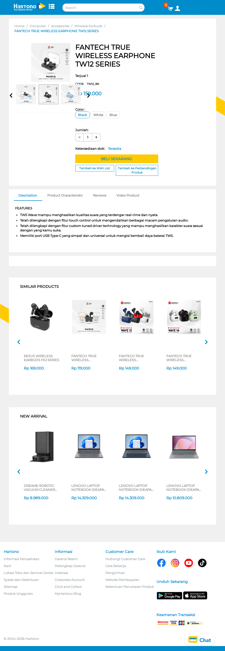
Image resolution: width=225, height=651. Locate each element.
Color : (80, 109)
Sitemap (11, 587)
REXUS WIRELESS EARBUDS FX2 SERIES (41, 358)
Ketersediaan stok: (98, 148)
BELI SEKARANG (116, 158)
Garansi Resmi (66, 559)
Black (82, 115)
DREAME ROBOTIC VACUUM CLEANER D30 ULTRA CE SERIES (41, 488)
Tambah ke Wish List (94, 168)
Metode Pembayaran (122, 580)
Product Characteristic (65, 195)
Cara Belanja (115, 566)
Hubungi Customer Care (125, 559)
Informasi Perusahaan (21, 559)
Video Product (127, 195)
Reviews (99, 195)
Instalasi (61, 573)
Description (27, 195)
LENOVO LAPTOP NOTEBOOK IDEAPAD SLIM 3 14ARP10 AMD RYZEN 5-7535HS (89, 488)
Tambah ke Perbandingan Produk (137, 170)
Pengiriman (115, 573)
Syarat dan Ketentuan (21, 580)
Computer (37, 26)
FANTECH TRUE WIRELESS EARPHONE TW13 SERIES (133, 358)
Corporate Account (70, 580)
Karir (7, 566)
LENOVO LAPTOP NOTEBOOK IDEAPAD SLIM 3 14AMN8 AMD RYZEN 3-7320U (184, 488)
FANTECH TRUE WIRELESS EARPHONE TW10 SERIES (85, 358)
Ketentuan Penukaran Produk (129, 587)
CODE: (87, 84)
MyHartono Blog (68, 594)
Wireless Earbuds (88, 26)
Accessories (60, 26)
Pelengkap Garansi (70, 566)
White (98, 115)
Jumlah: (82, 130)
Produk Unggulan (18, 594)
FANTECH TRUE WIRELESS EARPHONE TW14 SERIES (180, 358)
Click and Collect (68, 587)
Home (19, 26)
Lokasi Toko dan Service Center (28, 573)
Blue (113, 115)
